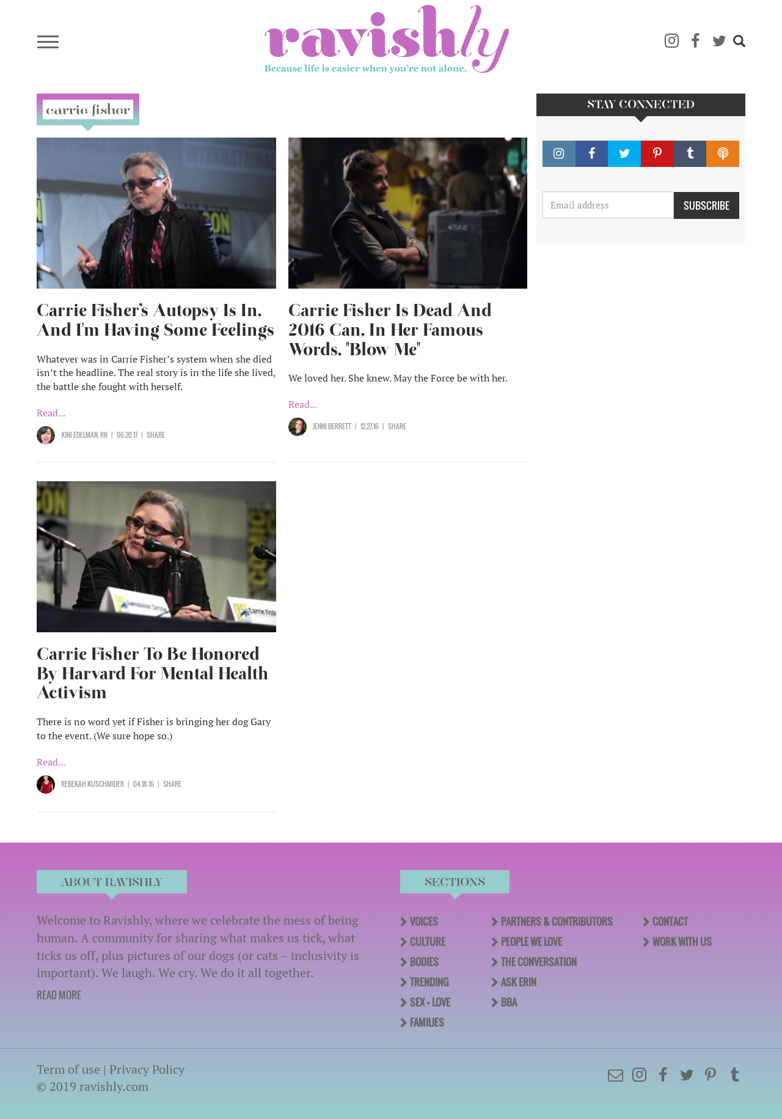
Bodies (424, 962)
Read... (51, 412)
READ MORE (59, 995)
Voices (424, 921)
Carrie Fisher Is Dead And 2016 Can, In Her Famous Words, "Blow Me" (390, 330)
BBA (509, 1002)
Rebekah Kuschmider (92, 784)
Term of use (68, 1069)
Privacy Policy (147, 1069)
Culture (427, 941)
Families (427, 1022)
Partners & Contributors (557, 921)
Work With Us (682, 941)
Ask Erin (518, 982)
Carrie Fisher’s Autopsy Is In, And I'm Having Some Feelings (155, 320)
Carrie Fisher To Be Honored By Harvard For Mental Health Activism (153, 673)
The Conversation (539, 962)
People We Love (531, 941)
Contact (670, 921)
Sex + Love (430, 1002)
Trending (429, 982)
